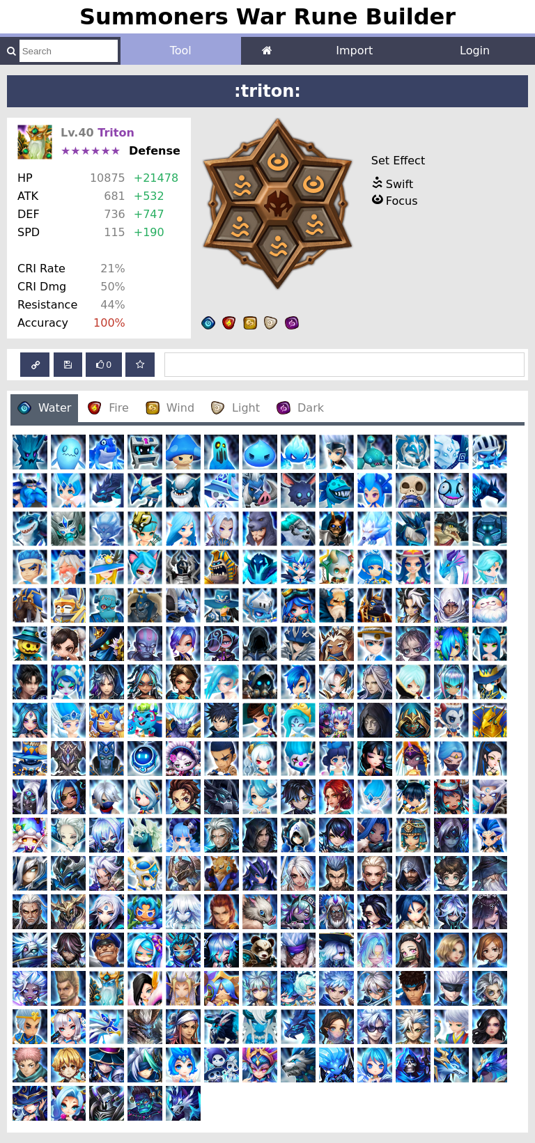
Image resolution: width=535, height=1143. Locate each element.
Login (475, 50)
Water (44, 407)
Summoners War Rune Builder (267, 16)
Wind (170, 407)
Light (235, 407)
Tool (181, 50)
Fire (108, 407)
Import (354, 50)
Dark (300, 407)
